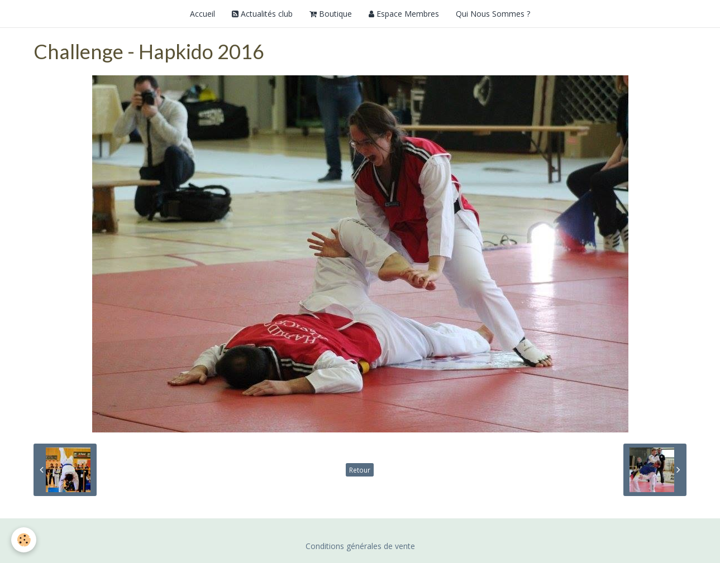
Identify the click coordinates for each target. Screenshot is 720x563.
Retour (359, 469)
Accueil (202, 13)
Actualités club (262, 13)
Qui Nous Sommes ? (493, 13)
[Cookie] (23, 539)
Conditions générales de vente (360, 546)
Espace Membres (404, 13)
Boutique (330, 13)
